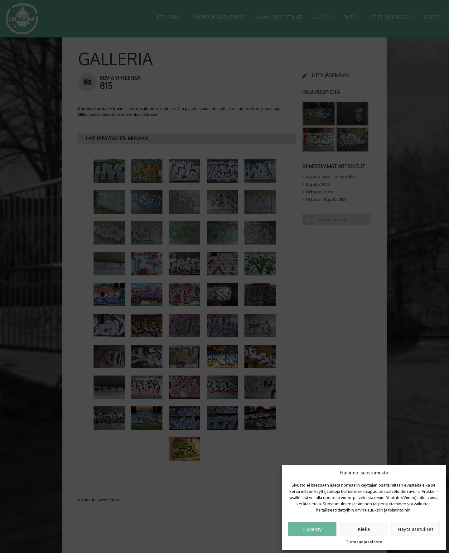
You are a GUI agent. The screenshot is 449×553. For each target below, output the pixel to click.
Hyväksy (312, 529)
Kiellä (364, 529)
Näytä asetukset (415, 529)
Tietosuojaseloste (364, 542)
